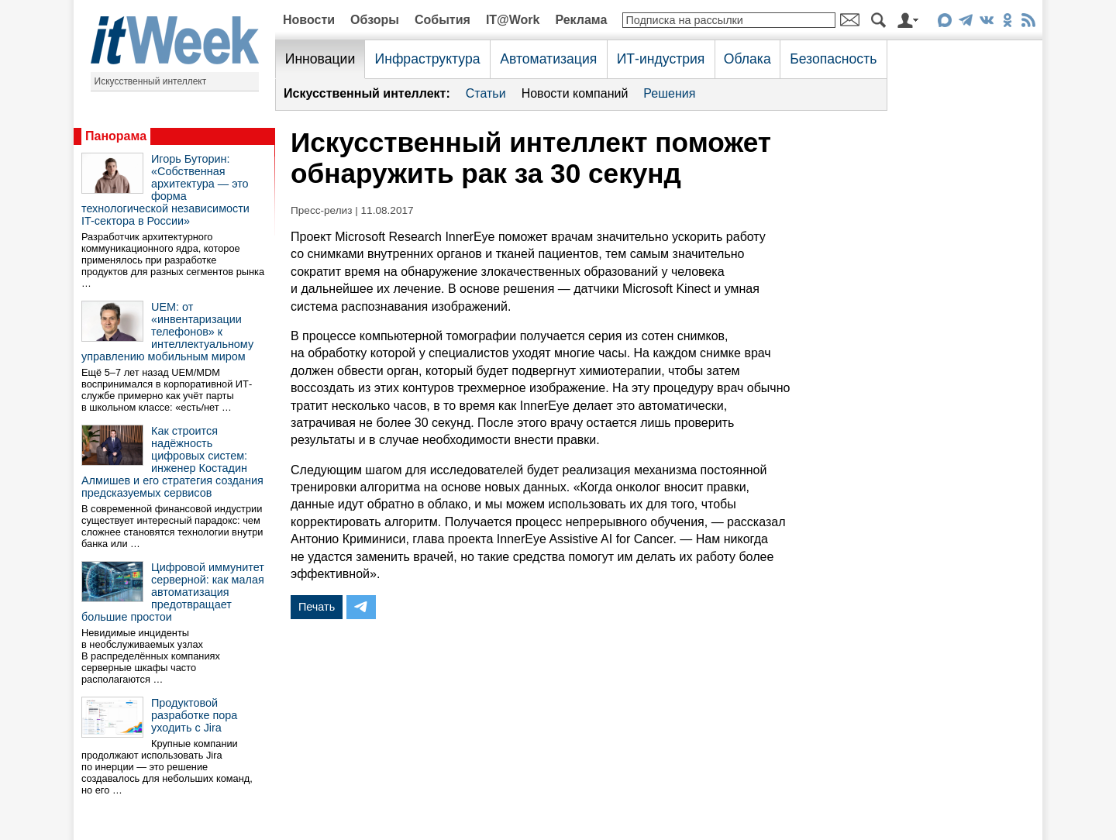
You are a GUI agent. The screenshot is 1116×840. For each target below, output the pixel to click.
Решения (669, 93)
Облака (747, 59)
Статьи (486, 93)
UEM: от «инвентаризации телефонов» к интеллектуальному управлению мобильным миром (167, 332)
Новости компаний (575, 93)
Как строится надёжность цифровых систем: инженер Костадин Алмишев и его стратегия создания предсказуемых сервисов (172, 462)
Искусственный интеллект (151, 81)
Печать (316, 607)
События (442, 19)
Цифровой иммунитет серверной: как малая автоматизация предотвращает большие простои (172, 592)
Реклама (581, 19)
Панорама (115, 136)
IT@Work (513, 19)
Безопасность (833, 59)
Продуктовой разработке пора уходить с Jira (194, 715)
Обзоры (374, 19)
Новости (309, 19)
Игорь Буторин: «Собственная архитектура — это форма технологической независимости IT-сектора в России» (165, 190)
